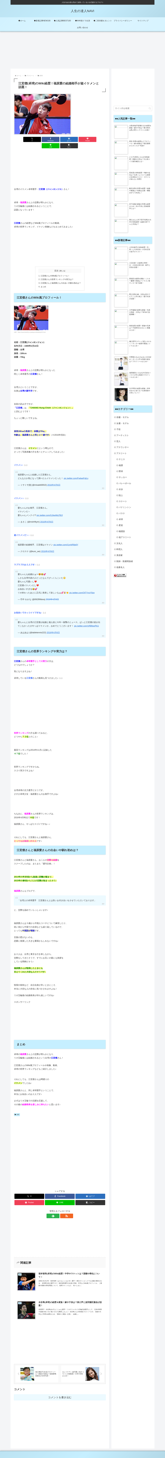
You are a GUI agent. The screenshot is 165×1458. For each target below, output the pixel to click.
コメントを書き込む (60, 1391)
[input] (133, 108)
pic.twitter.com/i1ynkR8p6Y (65, 539)
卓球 (17, 1108)
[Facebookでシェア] (36, 139)
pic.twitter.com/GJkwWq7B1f (50, 509)
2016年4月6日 (53, 479)
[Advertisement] (82, 50)
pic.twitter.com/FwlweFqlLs (76, 472)
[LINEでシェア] (83, 139)
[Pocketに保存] (67, 139)
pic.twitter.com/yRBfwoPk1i (86, 620)
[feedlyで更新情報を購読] (57, 1210)
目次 (56, 264)
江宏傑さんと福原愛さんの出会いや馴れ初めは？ (61, 277)
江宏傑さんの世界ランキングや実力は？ (57, 273)
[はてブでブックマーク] (52, 139)
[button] (98, 139)
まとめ (43, 281)
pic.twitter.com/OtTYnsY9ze (82, 587)
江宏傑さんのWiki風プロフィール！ (55, 270)
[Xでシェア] (21, 139)
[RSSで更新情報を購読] (62, 1210)
